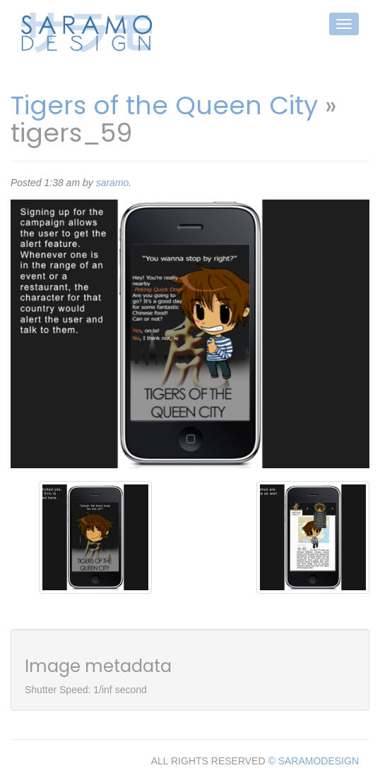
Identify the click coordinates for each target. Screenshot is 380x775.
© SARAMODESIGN (313, 761)
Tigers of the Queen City (164, 105)
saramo (112, 182)
